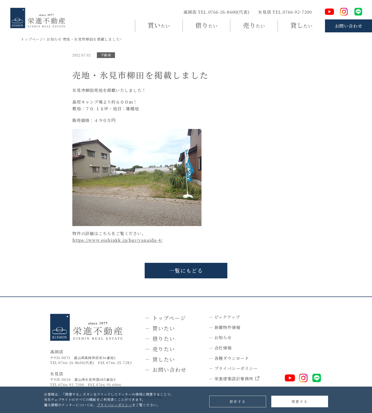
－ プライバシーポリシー (233, 368)
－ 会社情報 (220, 348)
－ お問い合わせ (166, 369)
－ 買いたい (160, 328)
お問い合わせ (348, 26)
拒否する (238, 401)
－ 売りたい (160, 349)
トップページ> (33, 39)
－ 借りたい (160, 338)
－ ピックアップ (224, 317)
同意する (300, 401)
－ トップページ (165, 318)
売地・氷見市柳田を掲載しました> (92, 39)
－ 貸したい (160, 359)
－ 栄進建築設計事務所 (234, 379)
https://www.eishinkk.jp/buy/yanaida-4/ (117, 240)
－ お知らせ (220, 337)
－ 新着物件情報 (224, 327)
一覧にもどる (186, 270)
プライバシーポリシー (114, 404)
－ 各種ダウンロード (229, 358)
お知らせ (54, 39)
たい (159, 25)
